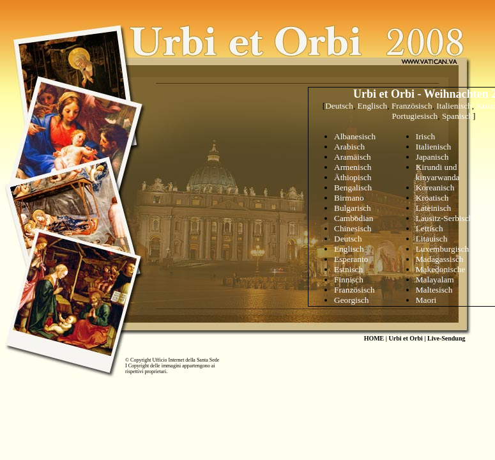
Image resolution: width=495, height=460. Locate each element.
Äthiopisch (353, 177)
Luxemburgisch (442, 249)
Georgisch (351, 300)
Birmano (349, 198)
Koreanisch (435, 187)
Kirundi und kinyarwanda (438, 172)
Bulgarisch (352, 208)
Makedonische (441, 269)
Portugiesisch (415, 116)
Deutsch (339, 106)
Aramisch (352, 157)
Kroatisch (432, 198)
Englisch (373, 106)
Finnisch (348, 279)
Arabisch (349, 146)
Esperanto (351, 259)
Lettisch (429, 228)
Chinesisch (353, 228)
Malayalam (435, 279)
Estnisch (348, 269)
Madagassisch (440, 259)
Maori (426, 300)
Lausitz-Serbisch (444, 218)
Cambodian (353, 218)
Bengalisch (353, 187)
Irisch (425, 136)
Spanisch (457, 116)
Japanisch (432, 157)
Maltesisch (434, 290)
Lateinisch (434, 208)
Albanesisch (355, 136)
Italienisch (454, 106)
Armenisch (352, 167)
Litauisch (432, 238)
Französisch (412, 106)
